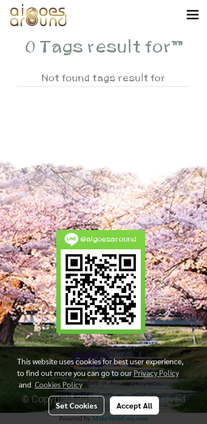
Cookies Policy (58, 384)
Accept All (134, 405)
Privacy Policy (156, 373)
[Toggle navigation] (193, 15)
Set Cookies (76, 405)
